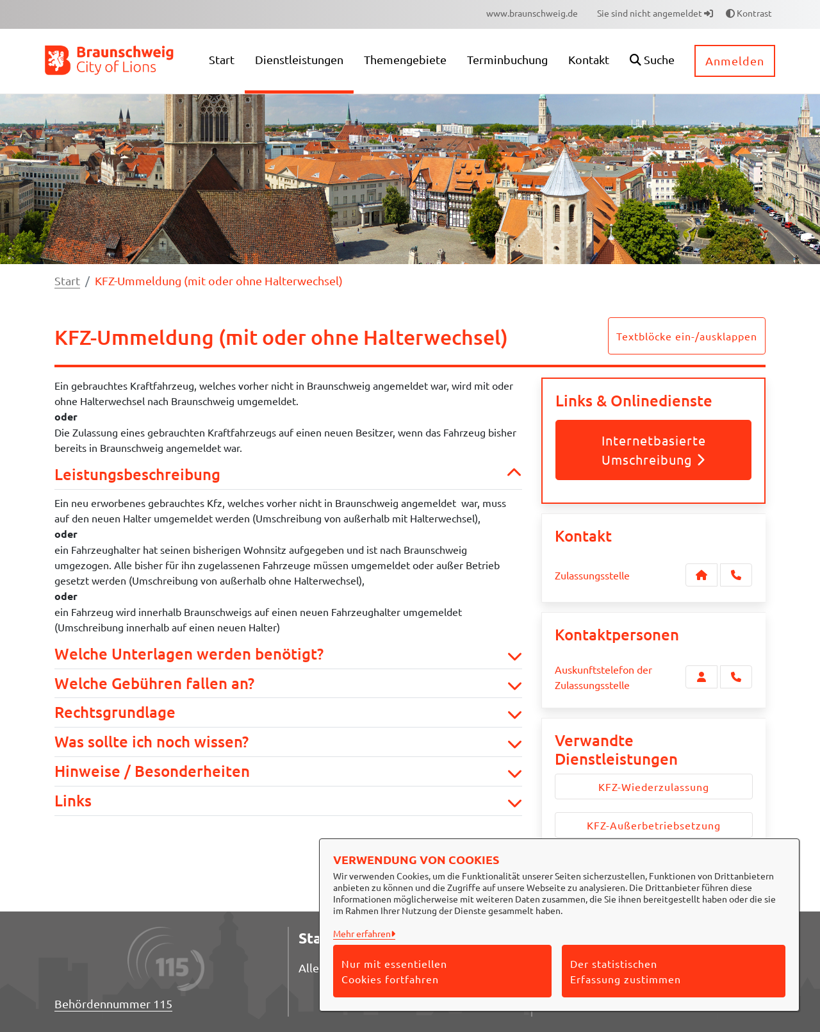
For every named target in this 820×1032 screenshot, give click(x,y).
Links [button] (288, 801)
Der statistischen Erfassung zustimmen (625, 971)
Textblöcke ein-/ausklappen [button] (686, 335)
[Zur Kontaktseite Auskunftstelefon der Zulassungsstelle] (701, 676)
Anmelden (734, 60)
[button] (652, 61)
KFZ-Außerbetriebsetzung (654, 825)
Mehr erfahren (362, 933)
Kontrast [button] (749, 13)
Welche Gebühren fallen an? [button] (288, 683)
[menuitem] (532, 13)
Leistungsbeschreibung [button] (288, 474)
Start (67, 280)
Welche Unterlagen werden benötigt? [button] (288, 654)
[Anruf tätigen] (736, 575)
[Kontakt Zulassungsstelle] (701, 575)
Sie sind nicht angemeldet (655, 13)
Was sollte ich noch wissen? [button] (288, 742)
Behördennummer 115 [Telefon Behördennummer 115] (113, 1003)
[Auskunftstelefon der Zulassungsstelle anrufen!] (736, 676)
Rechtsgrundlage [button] (288, 712)
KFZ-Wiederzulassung (653, 786)
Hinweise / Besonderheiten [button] (288, 771)
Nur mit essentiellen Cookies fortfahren (394, 971)
